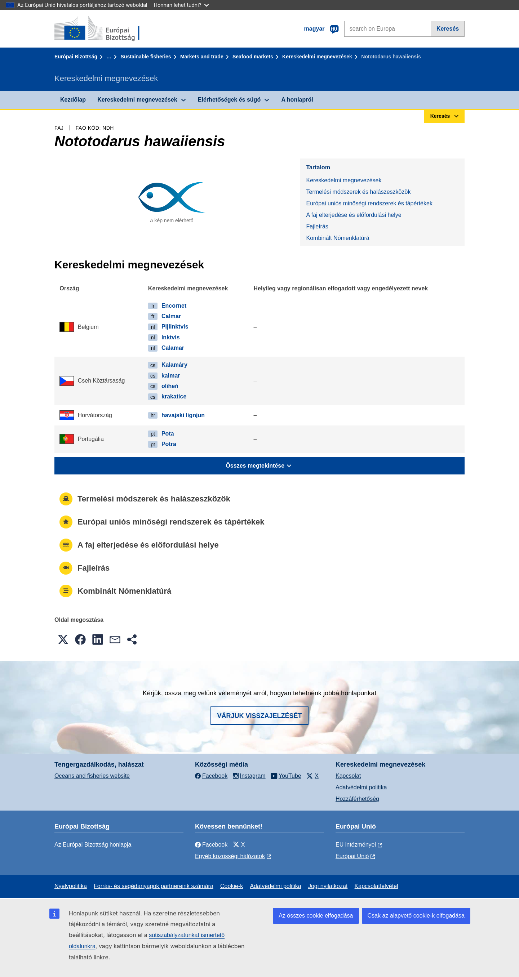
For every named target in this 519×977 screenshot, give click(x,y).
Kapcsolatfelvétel (376, 886)
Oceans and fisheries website (92, 776)
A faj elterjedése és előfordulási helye (353, 215)
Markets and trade (201, 56)
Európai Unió (352, 856)
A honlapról (297, 100)
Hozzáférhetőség (357, 799)
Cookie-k (231, 886)
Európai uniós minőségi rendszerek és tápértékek (369, 203)
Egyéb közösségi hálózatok (230, 856)
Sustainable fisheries (146, 56)
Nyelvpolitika (70, 886)
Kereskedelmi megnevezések (317, 56)
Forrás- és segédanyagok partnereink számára (153, 886)
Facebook (211, 845)
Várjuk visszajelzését (259, 715)
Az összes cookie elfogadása (316, 916)
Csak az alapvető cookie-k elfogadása (416, 916)
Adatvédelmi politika (361, 787)
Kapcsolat (348, 776)
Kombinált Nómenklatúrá (337, 238)
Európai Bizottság (75, 56)
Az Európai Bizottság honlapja (92, 845)
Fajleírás (317, 226)
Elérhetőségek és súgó (229, 100)
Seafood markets (252, 56)
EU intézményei (356, 845)
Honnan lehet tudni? (181, 5)
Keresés (447, 29)
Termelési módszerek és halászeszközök (358, 192)
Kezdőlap (73, 100)
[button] (63, 639)
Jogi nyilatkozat (327, 886)
